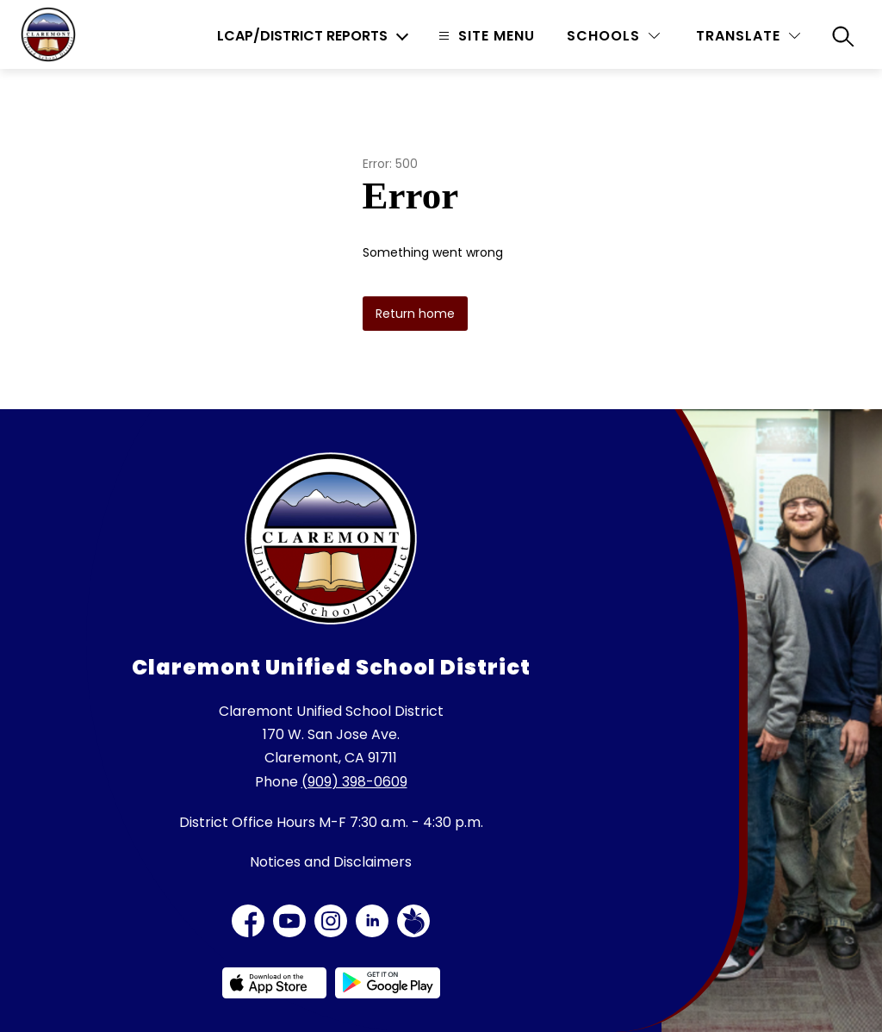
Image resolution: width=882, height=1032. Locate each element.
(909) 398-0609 (354, 782)
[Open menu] (484, 36)
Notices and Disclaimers (331, 862)
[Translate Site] (748, 36)
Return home (415, 313)
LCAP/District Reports (302, 36)
